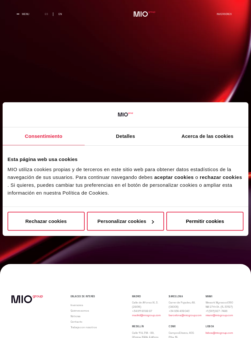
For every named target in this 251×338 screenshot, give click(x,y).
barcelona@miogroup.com (185, 315)
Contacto (77, 321)
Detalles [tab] (125, 136)
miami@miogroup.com (219, 315)
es (46, 14)
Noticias (76, 316)
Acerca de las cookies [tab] (207, 136)
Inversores (224, 14)
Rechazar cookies (46, 221)
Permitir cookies (205, 221)
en (60, 14)
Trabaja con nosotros (84, 327)
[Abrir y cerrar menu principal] (22, 14)
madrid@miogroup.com (146, 315)
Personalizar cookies (125, 221)
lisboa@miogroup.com (219, 332)
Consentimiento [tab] (43, 136)
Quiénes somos (80, 310)
